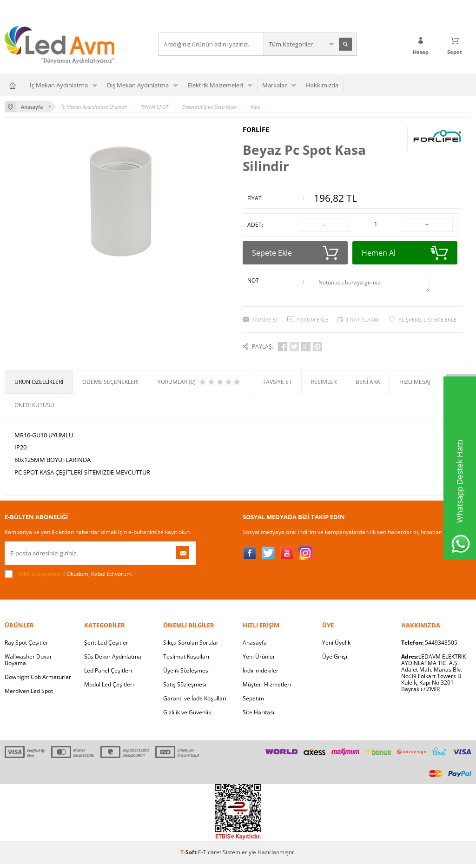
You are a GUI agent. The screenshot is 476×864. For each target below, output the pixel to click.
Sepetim (253, 698)
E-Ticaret (209, 852)
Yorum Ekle (312, 319)
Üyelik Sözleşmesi (186, 670)
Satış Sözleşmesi (184, 684)
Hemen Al (405, 252)
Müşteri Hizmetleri (267, 684)
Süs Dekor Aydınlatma (112, 656)
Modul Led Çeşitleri (109, 684)
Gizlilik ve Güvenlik (187, 712)
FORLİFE (256, 129)
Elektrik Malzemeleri (215, 85)
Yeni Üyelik (336, 642)
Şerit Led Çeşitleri (107, 642)
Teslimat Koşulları (186, 656)
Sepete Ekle (295, 252)
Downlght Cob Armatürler (38, 677)
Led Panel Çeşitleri (108, 670)
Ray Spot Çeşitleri (27, 642)
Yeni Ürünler (259, 656)
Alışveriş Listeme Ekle (427, 319)
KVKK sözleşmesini (41, 574)
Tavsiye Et (265, 319)
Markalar (274, 85)
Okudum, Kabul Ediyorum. (69, 574)
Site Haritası (258, 712)
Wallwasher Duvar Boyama (28, 660)
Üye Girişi (334, 656)
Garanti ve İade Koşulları (194, 698)
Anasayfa (255, 642)
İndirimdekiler (260, 670)
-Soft (189, 852)
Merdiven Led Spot (29, 691)
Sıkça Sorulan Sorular (190, 642)
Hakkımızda (322, 85)
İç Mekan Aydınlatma (59, 85)
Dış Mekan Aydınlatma (138, 85)
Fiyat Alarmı (363, 319)
